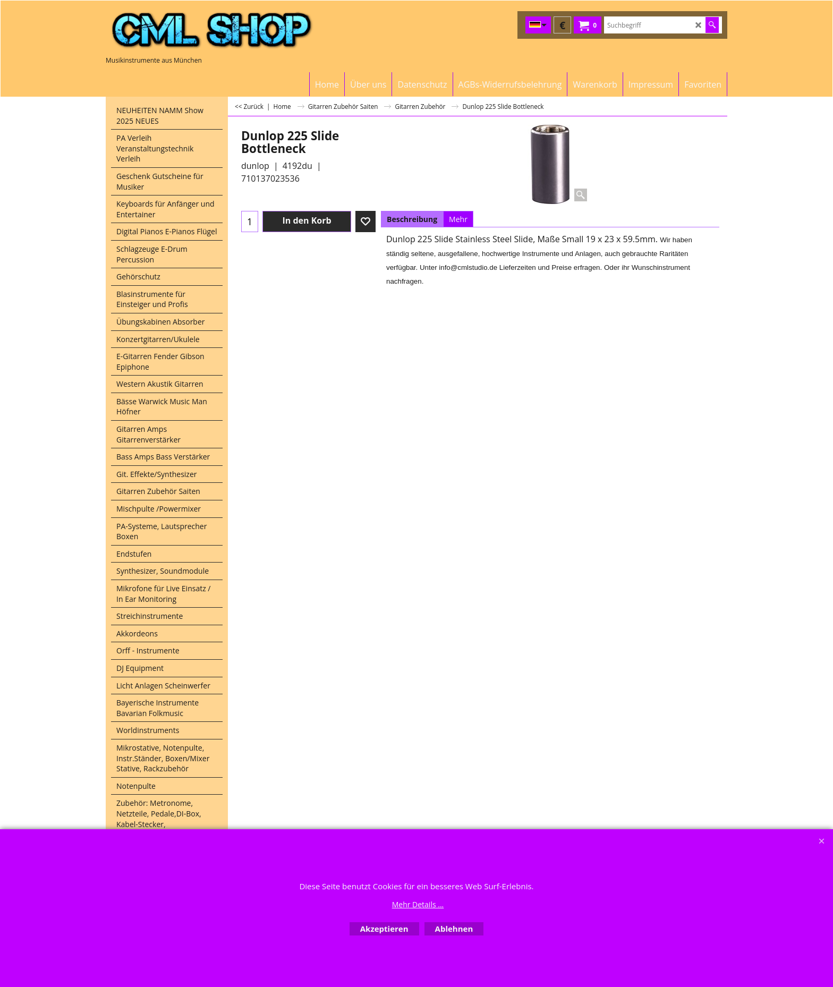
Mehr (458, 219)
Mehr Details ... (418, 904)
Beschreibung (412, 219)
